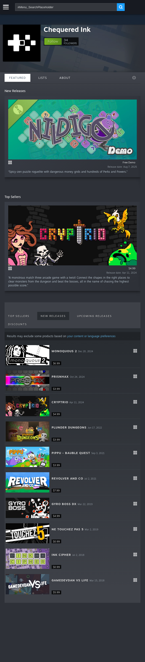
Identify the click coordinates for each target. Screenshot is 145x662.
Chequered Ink (67, 29)
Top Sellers (18, 316)
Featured (17, 78)
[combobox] (66, 7)
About (65, 78)
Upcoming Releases (94, 316)
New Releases (53, 316)
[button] (53, 41)
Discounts (17, 324)
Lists (42, 78)
